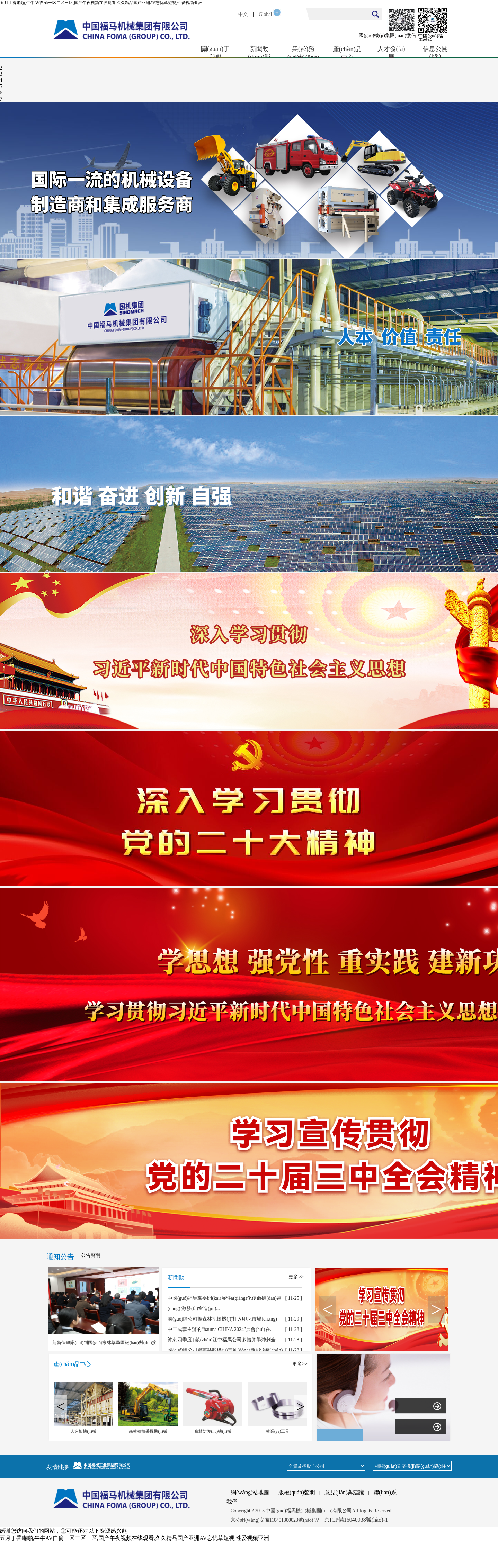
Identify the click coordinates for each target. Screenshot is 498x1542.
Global (265, 14)
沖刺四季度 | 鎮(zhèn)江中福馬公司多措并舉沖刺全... (223, 1339)
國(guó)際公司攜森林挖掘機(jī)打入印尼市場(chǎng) (222, 1319)
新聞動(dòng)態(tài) (259, 52)
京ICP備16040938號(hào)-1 (356, 1520)
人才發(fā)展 (391, 52)
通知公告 (60, 1256)
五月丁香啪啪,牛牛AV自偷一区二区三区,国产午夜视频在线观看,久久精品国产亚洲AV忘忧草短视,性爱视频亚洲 (101, 2)
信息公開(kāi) (435, 52)
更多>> (296, 1276)
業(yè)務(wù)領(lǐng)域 (303, 52)
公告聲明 (90, 1255)
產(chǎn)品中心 (347, 52)
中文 (243, 14)
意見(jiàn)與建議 (344, 1492)
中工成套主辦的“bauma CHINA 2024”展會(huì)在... (221, 1329)
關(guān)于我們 (215, 52)
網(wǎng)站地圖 (250, 1492)
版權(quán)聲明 (296, 1492)
